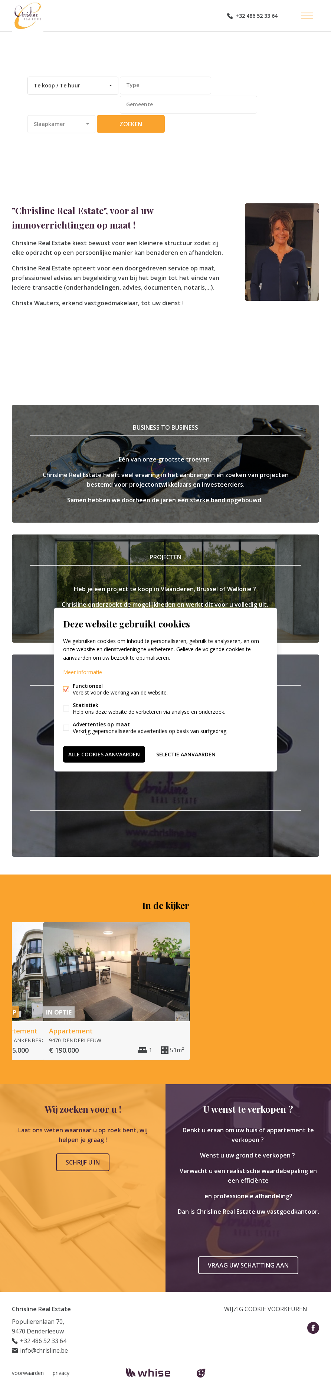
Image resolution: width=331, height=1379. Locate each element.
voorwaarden (28, 1372)
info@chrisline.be (44, 1350)
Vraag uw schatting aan (248, 1265)
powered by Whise (157, 1372)
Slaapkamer (49, 123)
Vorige (298, 904)
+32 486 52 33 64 (257, 15)
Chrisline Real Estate (41, 1309)
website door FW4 (201, 1373)
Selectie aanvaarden (186, 753)
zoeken (130, 124)
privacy (61, 1372)
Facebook (313, 1328)
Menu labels (307, 16)
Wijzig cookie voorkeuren (265, 1309)
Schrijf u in (83, 1162)
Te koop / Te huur (57, 85)
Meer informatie (82, 671)
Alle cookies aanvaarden (104, 753)
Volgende (313, 904)
